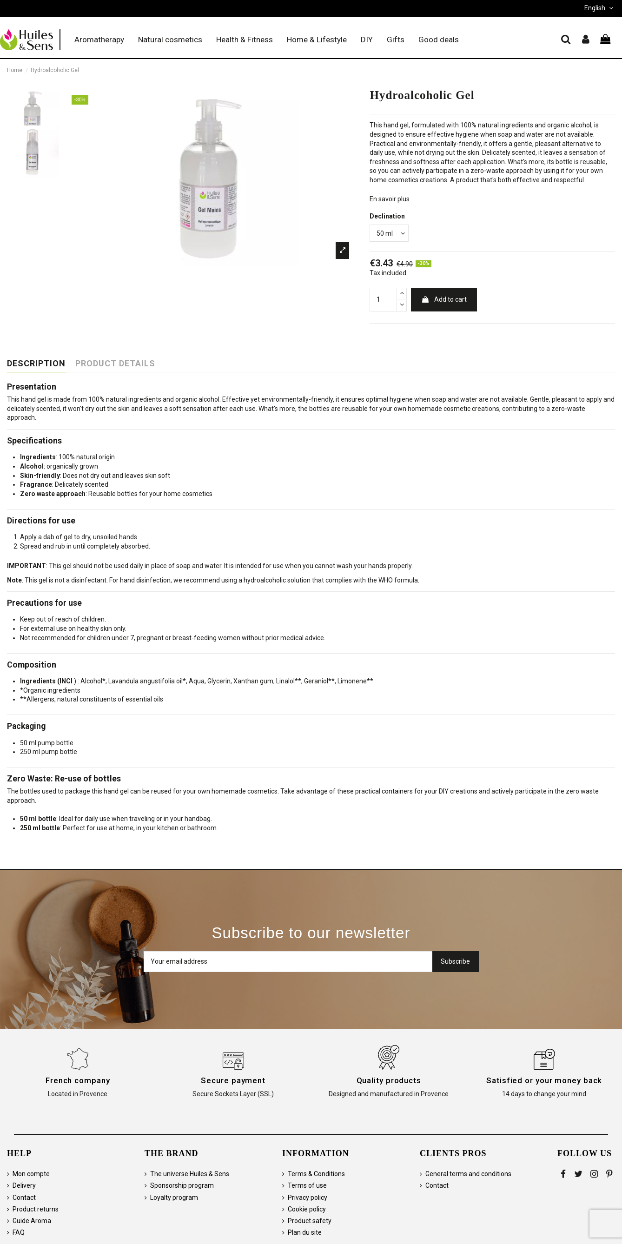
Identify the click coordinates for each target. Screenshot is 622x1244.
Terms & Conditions (316, 1174)
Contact (24, 1197)
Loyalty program (174, 1197)
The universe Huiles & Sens (189, 1174)
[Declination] (389, 233)
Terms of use (307, 1185)
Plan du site (305, 1232)
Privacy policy (307, 1197)
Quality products (389, 1080)
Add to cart (444, 299)
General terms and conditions (468, 1174)
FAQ (19, 1232)
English (599, 8)
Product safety (309, 1220)
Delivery (24, 1185)
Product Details (115, 363)
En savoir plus (390, 199)
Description (36, 363)
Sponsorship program (182, 1185)
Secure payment (233, 1080)
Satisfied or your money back (544, 1080)
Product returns (36, 1209)
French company (78, 1080)
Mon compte (31, 1174)
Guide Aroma (32, 1220)
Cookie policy (307, 1209)
